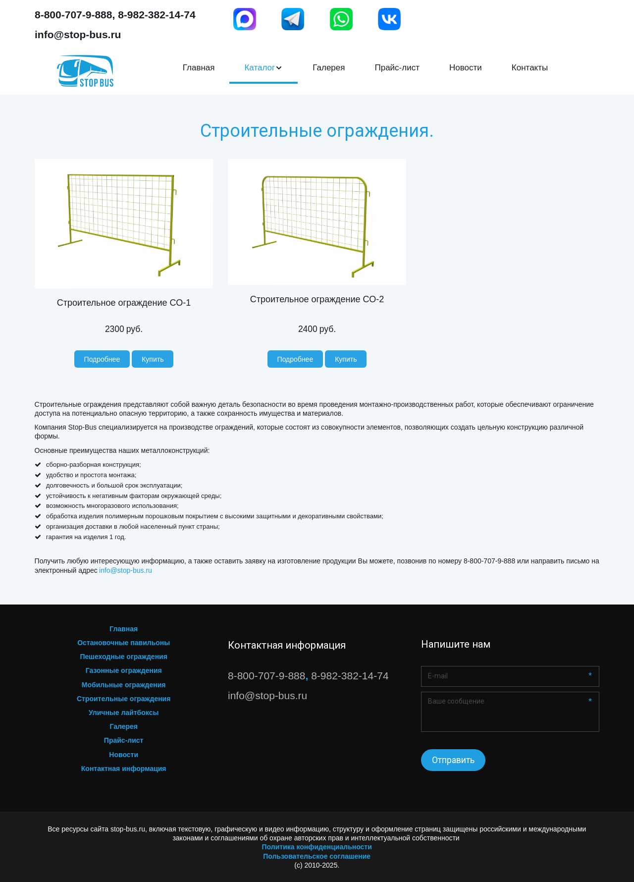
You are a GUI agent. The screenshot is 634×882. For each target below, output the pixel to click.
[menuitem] (199, 68)
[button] (263, 68)
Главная (199, 67)
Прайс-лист (397, 67)
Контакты (530, 67)
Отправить (453, 760)
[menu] (365, 68)
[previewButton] (102, 359)
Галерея (329, 67)
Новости (465, 67)
